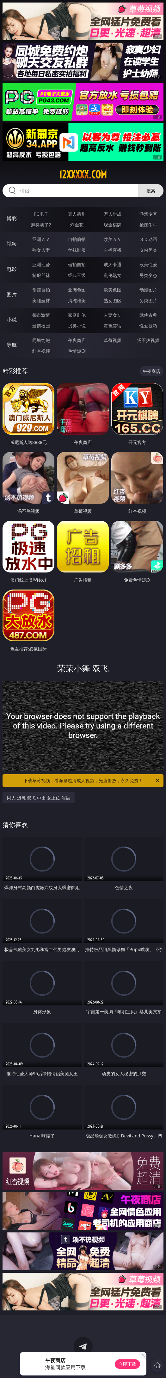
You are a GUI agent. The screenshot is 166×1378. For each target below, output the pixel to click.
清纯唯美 (77, 300)
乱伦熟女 (112, 275)
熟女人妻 (41, 250)
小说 (12, 319)
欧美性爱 (148, 264)
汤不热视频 (148, 340)
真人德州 (77, 214)
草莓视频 (112, 340)
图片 (12, 294)
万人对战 (112, 214)
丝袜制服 (77, 250)
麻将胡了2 (41, 225)
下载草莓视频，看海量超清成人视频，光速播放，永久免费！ (92, 780)
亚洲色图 (77, 290)
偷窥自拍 (41, 290)
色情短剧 (77, 351)
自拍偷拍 (77, 239)
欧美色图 (112, 290)
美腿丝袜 (41, 300)
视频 (12, 243)
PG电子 (41, 214)
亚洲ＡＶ (41, 239)
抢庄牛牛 (148, 225)
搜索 (150, 191)
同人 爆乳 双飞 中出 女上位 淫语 (38, 798)
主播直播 (112, 250)
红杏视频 (41, 351)
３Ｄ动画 (148, 239)
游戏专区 (148, 214)
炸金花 (76, 225)
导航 (12, 344)
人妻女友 (112, 315)
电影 (12, 269)
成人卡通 (112, 264)
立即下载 (127, 1364)
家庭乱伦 (77, 315)
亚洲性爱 (41, 264)
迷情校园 (41, 326)
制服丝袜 (41, 275)
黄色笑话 (112, 326)
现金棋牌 (112, 225)
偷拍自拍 (77, 264)
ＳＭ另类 (148, 250)
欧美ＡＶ (112, 239)
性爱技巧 (148, 326)
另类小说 (77, 326)
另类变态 (148, 275)
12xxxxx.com (83, 174)
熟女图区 (112, 300)
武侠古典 (148, 315)
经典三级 (77, 275)
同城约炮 (41, 340)
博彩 (12, 218)
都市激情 (41, 315)
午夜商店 (77, 340)
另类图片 (148, 300)
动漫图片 (148, 290)
